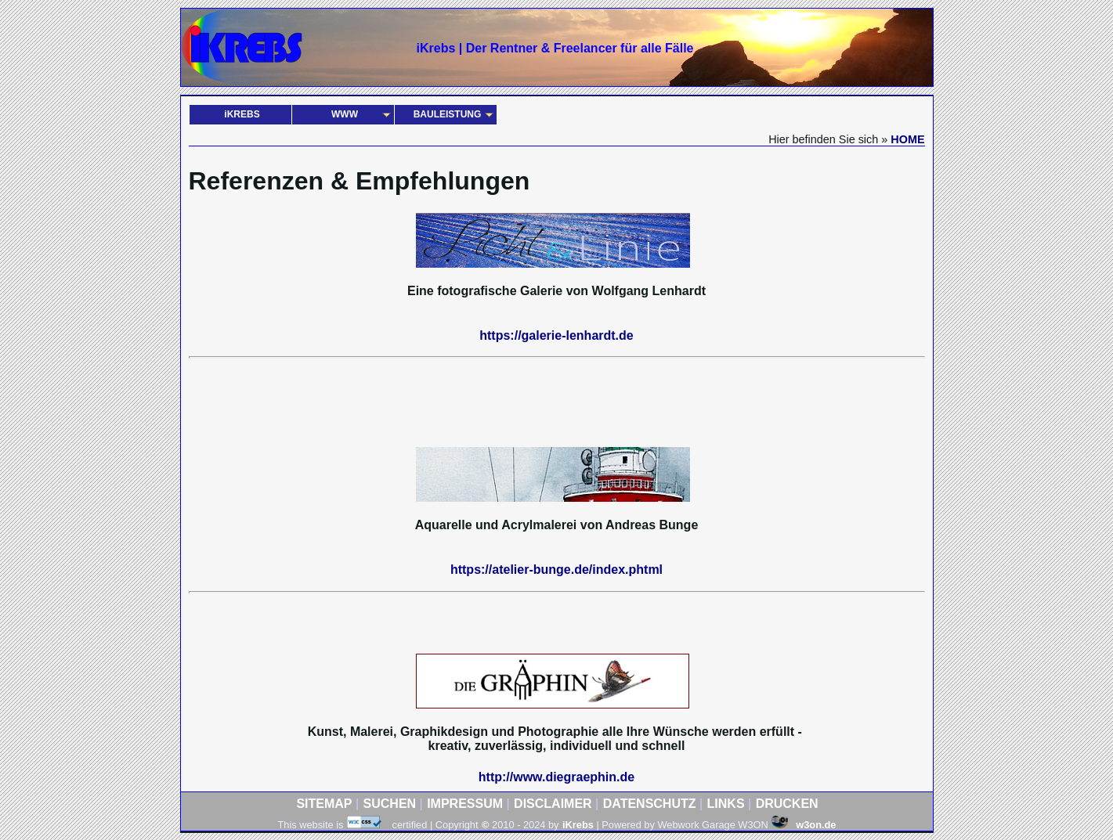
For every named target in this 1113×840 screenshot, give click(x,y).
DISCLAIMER (553, 803)
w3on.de (804, 825)
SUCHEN (390, 803)
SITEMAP (324, 803)
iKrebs (578, 825)
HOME (907, 139)
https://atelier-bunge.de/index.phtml (556, 569)
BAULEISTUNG (448, 114)
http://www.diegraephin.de (556, 777)
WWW (344, 114)
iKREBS (241, 114)
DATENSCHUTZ (649, 803)
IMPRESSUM (465, 803)
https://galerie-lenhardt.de (556, 335)
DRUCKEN (787, 803)
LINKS (726, 803)
